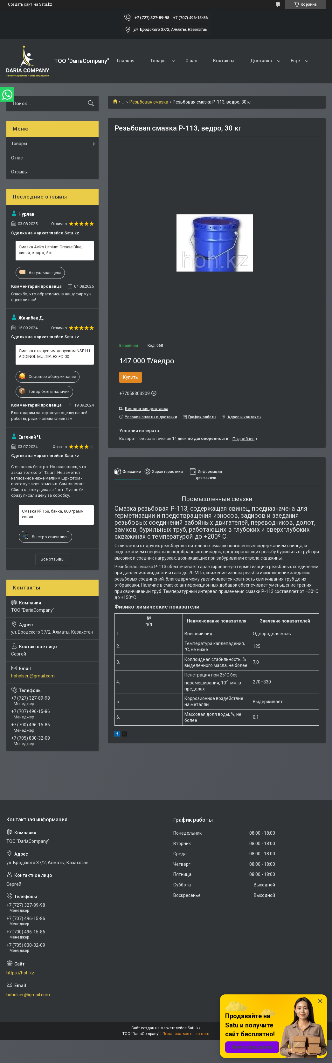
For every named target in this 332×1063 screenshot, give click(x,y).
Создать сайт (20, 4)
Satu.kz (194, 1028)
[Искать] (91, 103)
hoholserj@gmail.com (33, 675)
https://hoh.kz (20, 972)
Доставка (261, 60)
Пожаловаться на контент (186, 1034)
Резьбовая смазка (148, 101)
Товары (158, 60)
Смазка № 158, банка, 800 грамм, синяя (53, 514)
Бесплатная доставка (146, 408)
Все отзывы (53, 559)
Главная (126, 60)
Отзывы (19, 171)
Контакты (223, 60)
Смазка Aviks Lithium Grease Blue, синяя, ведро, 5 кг (50, 250)
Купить (130, 377)
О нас (191, 60)
